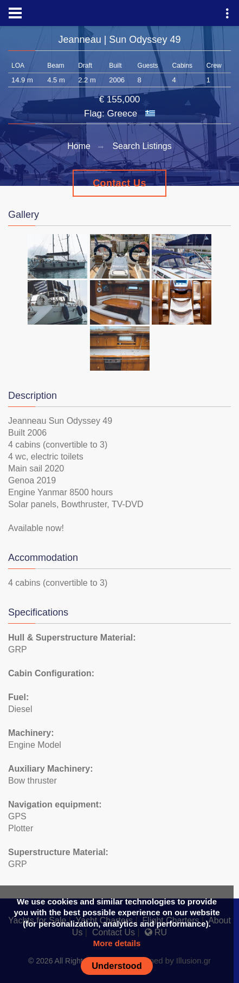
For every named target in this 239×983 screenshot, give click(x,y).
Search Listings (141, 146)
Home (79, 146)
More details (117, 943)
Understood (117, 966)
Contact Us (119, 183)
